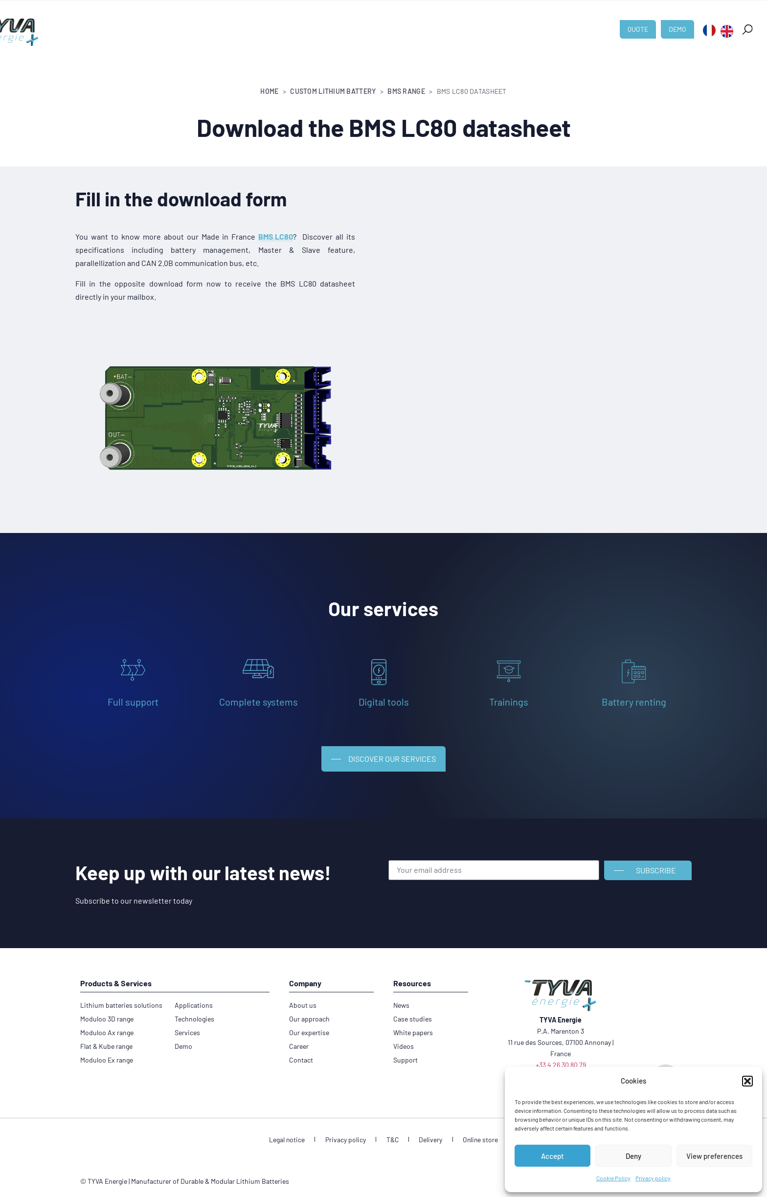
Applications (275, 24)
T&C (392, 1134)
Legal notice (295, 1134)
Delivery (426, 1134)
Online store (472, 1134)
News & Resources (449, 24)
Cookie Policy (613, 1178)
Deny (633, 1156)
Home (269, 91)
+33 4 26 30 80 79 (561, 1060)
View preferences (714, 1156)
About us (388, 24)
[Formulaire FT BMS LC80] (526, 348)
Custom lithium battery (199, 24)
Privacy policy (653, 1178)
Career (508, 24)
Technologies (335, 24)
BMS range (406, 91)
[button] (747, 1081)
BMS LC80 (275, 236)
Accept (552, 1156)
